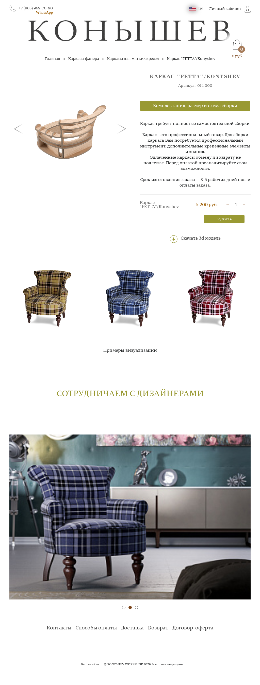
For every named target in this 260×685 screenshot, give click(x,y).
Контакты (58, 628)
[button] (19, 128)
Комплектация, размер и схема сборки (195, 105)
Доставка (132, 628)
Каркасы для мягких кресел (133, 59)
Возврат (158, 628)
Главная (52, 59)
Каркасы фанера (83, 59)
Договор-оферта (193, 628)
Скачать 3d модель (195, 239)
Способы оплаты (96, 628)
